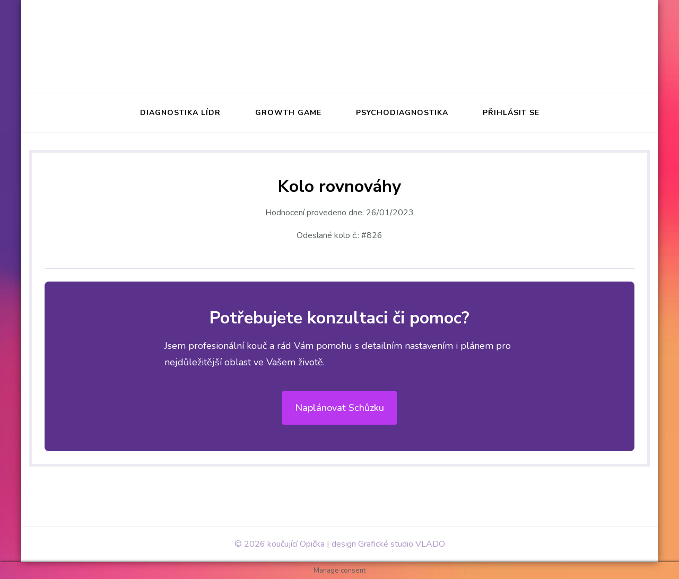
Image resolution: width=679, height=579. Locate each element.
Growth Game (288, 113)
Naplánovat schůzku (339, 407)
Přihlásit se (511, 113)
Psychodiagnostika (402, 113)
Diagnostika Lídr (180, 113)
